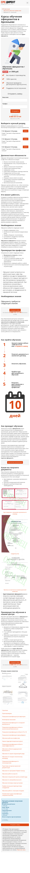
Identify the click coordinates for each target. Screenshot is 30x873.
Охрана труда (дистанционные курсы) (12, 741)
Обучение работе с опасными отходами (13, 790)
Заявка (25, 131)
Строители (5, 710)
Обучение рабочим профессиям (12, 10)
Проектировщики (7, 713)
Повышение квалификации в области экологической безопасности (12, 728)
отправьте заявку (21, 346)
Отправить (15, 111)
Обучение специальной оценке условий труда (14, 777)
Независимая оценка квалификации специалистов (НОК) (12, 794)
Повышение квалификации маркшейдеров (13, 735)
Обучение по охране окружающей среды (13, 753)
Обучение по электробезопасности (11, 780)
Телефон (4, 104)
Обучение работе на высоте (9, 774)
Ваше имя (5, 97)
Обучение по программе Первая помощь (13, 770)
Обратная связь (21, 850)
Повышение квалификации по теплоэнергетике (10, 762)
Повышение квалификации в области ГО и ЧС (14, 732)
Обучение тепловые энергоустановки (12, 783)
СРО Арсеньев (6, 9)
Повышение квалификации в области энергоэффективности (12, 745)
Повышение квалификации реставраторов (13, 716)
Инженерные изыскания (8, 719)
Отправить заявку (15, 825)
